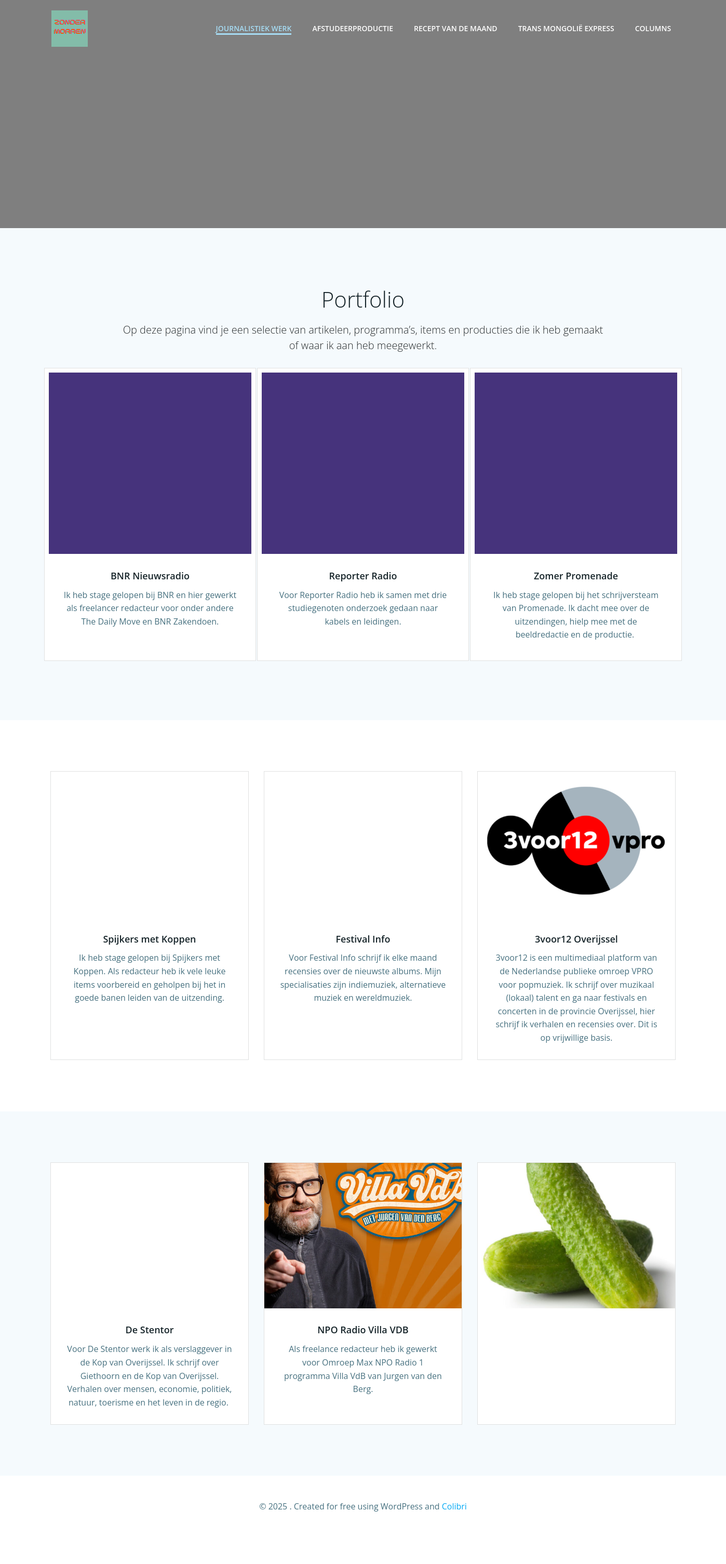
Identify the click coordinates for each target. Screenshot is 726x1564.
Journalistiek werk (255, 29)
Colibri (454, 1533)
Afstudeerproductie (354, 29)
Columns (655, 29)
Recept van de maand (457, 29)
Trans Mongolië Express (567, 29)
